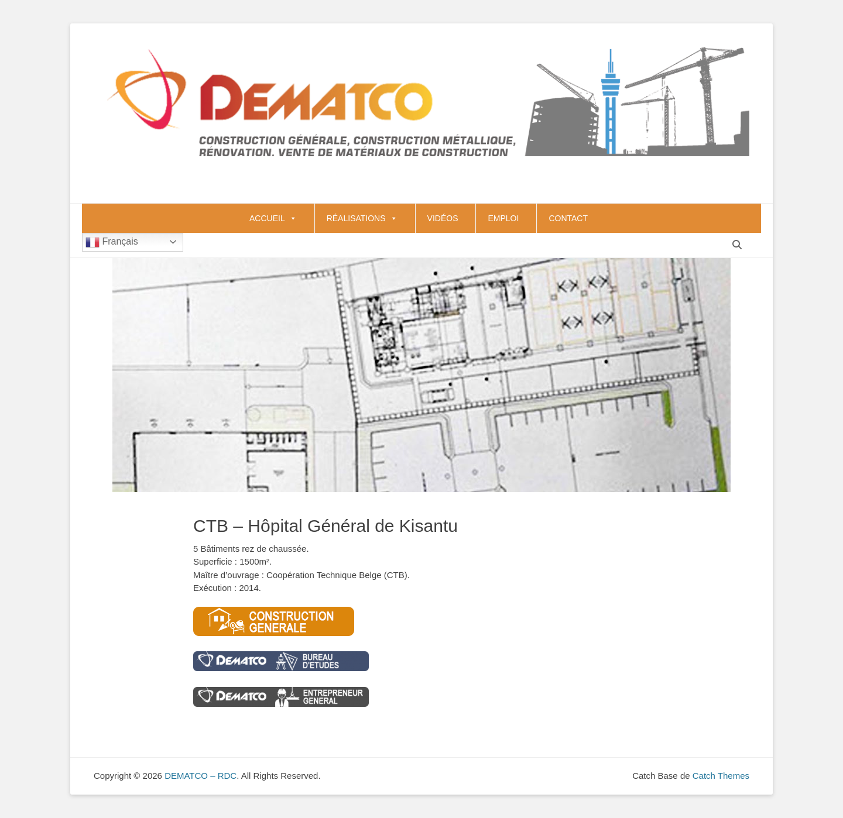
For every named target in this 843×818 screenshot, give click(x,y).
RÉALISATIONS (362, 218)
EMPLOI (503, 218)
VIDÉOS (442, 218)
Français (111, 242)
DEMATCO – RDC (201, 776)
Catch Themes (721, 776)
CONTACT (568, 218)
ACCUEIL (273, 218)
